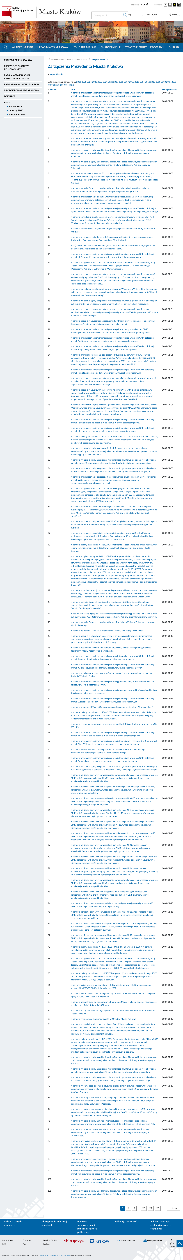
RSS (4, 1244)
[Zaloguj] (175, 15)
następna (174, 1208)
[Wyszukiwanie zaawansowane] (130, 15)
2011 (158, 82)
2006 (55, 85)
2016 (131, 82)
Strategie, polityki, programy (144, 47)
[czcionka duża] (150, 4)
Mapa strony (7, 1240)
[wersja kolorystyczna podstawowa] (166, 5)
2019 (115, 82)
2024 (89, 82)
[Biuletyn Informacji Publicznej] (74, 1243)
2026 (78, 82)
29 (157, 1208)
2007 (50, 85)
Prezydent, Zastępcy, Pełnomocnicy (16, 67)
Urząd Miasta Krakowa (52, 47)
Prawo (8, 102)
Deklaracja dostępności (126, 1221)
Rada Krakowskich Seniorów (21, 84)
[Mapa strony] (149, 15)
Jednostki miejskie (84, 47)
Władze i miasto (22, 47)
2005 (60, 85)
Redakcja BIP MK (50, 1240)
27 (143, 1208)
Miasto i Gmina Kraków (18, 60)
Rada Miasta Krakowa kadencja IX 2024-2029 (17, 77)
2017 (126, 82)
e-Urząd (173, 47)
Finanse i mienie (110, 47)
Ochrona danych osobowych (13, 1223)
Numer (53, 90)
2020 (110, 82)
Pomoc (25, 1244)
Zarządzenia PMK (17, 115)
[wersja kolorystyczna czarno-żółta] (175, 5)
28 (150, 1208)
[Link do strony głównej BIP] (45, 12)
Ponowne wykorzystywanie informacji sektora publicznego (87, 1227)
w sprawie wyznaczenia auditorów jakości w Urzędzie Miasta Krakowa (103, 1019)
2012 (152, 82)
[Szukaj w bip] (125, 15)
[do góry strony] (175, 1243)
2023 (94, 82)
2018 (121, 82)
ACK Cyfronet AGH (63, 1255)
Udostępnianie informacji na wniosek (54, 1223)
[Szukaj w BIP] (107, 15)
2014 (142, 82)
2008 (173, 82)
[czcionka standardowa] (142, 4)
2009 (168, 82)
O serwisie (27, 1240)
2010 (163, 82)
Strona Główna (57, 60)
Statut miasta (15, 106)
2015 (136, 82)
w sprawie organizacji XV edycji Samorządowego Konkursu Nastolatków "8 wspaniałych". (112, 707)
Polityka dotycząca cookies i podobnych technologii (161, 1225)
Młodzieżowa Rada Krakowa (21, 90)
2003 (71, 85)
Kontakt (46, 1244)
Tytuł (73, 90)
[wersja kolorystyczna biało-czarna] (170, 5)
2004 (66, 85)
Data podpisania (169, 90)
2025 (84, 82)
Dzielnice (9, 96)
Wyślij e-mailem (126, 1240)
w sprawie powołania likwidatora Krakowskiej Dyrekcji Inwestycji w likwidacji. (107, 631)
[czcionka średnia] (144, 5)
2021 (105, 82)
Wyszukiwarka (56, 74)
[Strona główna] (6, 47)
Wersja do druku (153, 1240)
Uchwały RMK (16, 110)
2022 (99, 82)
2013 (147, 82)
